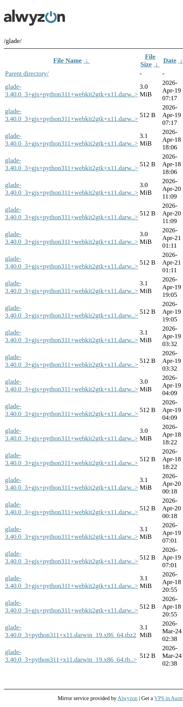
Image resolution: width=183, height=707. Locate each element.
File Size (147, 60)
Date (169, 60)
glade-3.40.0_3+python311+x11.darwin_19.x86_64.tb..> (71, 655)
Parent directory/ (27, 73)
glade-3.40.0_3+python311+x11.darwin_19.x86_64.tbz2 (70, 631)
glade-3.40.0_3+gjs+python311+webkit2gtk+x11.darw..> (71, 90)
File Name (67, 60)
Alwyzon (128, 698)
